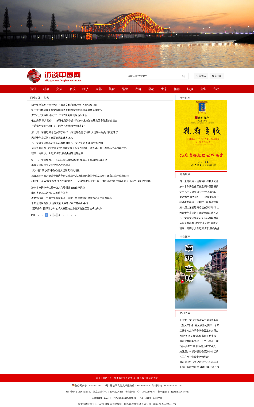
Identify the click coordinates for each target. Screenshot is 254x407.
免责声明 (153, 378)
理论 (151, 89)
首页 (98, 378)
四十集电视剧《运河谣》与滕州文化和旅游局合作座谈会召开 (64, 105)
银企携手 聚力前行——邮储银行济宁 (199, 197)
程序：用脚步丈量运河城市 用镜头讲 (199, 228)
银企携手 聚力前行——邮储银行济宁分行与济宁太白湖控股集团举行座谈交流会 (74, 120)
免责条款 (119, 378)
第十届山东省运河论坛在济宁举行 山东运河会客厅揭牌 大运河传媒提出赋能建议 (74, 132)
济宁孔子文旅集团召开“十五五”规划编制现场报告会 (59, 115)
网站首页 (35, 97)
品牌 (125, 89)
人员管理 (130, 378)
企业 (203, 89)
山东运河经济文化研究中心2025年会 (50, 165)
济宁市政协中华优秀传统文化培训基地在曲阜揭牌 (58, 187)
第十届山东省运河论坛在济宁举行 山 (199, 207)
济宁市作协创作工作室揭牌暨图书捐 (198, 186)
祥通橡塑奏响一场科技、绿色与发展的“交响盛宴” (58, 125)
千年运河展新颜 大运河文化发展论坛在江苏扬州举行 (59, 203)
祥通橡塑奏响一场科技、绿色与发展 (198, 202)
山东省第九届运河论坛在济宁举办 (49, 193)
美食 (112, 89)
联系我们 (142, 378)
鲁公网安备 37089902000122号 (91, 385)
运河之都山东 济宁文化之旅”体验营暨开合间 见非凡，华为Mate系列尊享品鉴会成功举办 (78, 148)
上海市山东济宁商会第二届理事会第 (198, 320)
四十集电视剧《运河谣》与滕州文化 (198, 181)
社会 (46, 89)
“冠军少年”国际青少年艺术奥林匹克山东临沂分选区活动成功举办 (66, 208)
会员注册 (217, 76)
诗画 (138, 89)
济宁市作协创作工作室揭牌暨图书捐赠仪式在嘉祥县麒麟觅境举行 (66, 110)
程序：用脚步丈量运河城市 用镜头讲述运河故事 (57, 153)
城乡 (190, 89)
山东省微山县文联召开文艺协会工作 (198, 341)
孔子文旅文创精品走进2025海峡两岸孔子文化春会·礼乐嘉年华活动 (67, 143)
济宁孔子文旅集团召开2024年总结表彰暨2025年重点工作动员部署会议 (69, 160)
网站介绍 (107, 378)
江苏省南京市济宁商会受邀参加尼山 (198, 330)
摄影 (177, 89)
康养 (98, 89)
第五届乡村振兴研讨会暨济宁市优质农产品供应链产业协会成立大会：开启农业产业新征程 (80, 175)
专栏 (216, 89)
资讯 (33, 89)
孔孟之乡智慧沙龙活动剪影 (194, 356)
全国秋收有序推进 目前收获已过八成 (199, 367)
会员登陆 (201, 76)
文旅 (59, 89)
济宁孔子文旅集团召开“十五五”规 (197, 191)
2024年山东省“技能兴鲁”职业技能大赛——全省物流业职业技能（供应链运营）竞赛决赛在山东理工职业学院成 (91, 181)
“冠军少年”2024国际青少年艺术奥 (197, 346)
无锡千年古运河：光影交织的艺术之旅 (52, 137)
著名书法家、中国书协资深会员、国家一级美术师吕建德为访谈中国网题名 (71, 198)
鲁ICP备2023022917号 (163, 404)
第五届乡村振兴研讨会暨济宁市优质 (198, 351)
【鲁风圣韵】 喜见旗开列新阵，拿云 (199, 325)
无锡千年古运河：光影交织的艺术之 (198, 212)
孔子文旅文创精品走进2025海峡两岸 (198, 218)
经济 (85, 89)
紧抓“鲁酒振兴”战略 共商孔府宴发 (197, 336)
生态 (164, 89)
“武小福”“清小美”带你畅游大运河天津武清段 (55, 170)
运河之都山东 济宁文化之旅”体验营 (198, 223)
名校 (72, 89)
